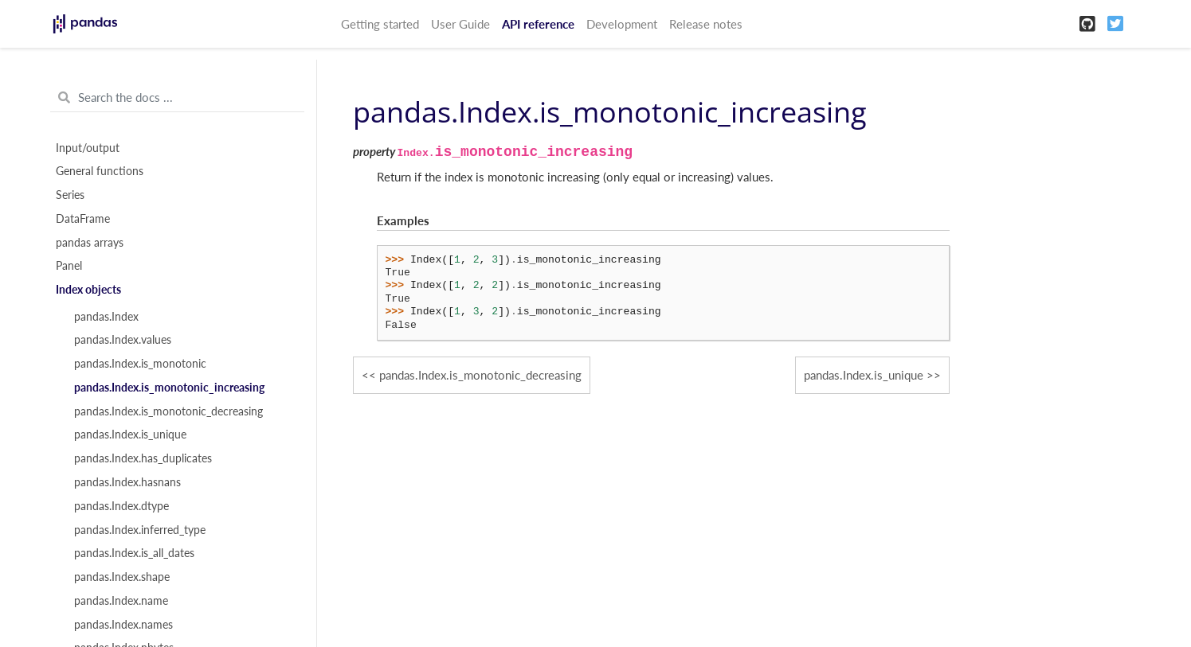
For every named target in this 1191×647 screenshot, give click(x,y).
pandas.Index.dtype (121, 506)
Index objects (88, 289)
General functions (99, 171)
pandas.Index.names (123, 624)
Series (70, 195)
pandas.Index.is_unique (130, 434)
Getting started (380, 24)
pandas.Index (106, 316)
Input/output (87, 148)
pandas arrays (89, 242)
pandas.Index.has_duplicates (143, 458)
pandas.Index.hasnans (127, 482)
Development (621, 24)
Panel (69, 265)
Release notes (705, 24)
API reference (538, 24)
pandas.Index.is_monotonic (140, 363)
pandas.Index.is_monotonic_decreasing (168, 411)
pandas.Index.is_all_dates (134, 553)
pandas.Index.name (121, 600)
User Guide (460, 24)
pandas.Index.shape (122, 577)
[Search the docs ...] (177, 98)
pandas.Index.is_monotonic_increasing (169, 387)
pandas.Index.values (122, 339)
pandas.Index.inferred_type (140, 530)
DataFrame (83, 218)
